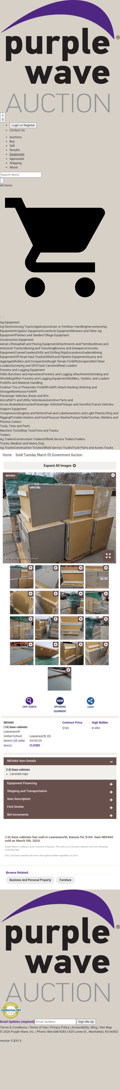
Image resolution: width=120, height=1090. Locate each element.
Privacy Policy (59, 1027)
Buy (12, 141)
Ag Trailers (7, 439)
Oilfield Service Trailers (59, 439)
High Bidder (100, 722)
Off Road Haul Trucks (29, 357)
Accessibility (80, 1027)
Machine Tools (10, 430)
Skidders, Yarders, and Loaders (88, 378)
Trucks (108, 447)
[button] (60, 306)
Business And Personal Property (30, 880)
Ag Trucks (7, 447)
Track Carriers (47, 365)
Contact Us (17, 130)
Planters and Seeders (29, 335)
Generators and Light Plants (84, 413)
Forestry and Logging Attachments (67, 374)
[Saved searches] (2, 117)
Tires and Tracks (47, 430)
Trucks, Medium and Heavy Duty (22, 443)
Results (15, 150)
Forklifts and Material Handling (21, 382)
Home (7, 455)
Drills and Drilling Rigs (52, 352)
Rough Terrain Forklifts (63, 361)
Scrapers (85, 361)
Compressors (9, 413)
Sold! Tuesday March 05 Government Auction (49, 455)
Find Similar (15, 806)
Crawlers (30, 352)
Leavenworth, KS (40, 736)
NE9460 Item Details (21, 761)
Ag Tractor (27, 326)
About (14, 167)
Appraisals (17, 159)
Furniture (65, 880)
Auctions (16, 137)
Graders (87, 352)
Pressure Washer (59, 417)
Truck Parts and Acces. (88, 447)
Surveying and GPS (24, 365)
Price (72, 722)
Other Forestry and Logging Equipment (40, 378)
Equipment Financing (22, 783)
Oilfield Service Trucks (57, 447)
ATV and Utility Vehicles (26, 400)
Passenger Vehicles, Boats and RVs (24, 396)
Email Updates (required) (17, 1021)
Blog (94, 1027)
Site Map (106, 1027)
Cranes (19, 352)
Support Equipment (13, 409)
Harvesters (94, 326)
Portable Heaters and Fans (28, 417)
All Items (6, 185)
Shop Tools (27, 430)
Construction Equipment (16, 339)
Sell (12, 145)
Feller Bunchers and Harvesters (21, 374)
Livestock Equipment (57, 331)
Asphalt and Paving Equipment (36, 344)
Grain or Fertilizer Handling (68, 326)
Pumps (75, 417)
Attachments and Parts (73, 344)
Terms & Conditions (13, 1027)
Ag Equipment (9, 322)
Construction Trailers (29, 439)
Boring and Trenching (40, 348)
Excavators (74, 352)
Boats (13, 404)
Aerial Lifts (7, 344)
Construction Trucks (28, 447)
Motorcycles (25, 404)
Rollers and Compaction (30, 361)
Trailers (5, 435)
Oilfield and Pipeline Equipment (65, 357)
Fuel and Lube (55, 413)
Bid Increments (17, 814)
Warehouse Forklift (24, 391)
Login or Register (23, 125)
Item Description (18, 799)
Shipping (16, 163)
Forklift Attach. (57, 387)
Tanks (84, 417)
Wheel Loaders (67, 365)
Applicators (42, 326)
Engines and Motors (32, 413)
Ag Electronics (10, 326)
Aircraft (5, 400)
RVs (89, 404)
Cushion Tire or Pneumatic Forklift (23, 387)
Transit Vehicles (103, 404)
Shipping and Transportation (27, 791)
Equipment (17, 154)
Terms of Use (38, 1027)
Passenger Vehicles (47, 404)
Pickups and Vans (73, 404)
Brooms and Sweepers (70, 348)
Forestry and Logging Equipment (22, 370)
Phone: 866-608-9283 (51, 1031)
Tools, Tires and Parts (15, 426)
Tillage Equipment (56, 335)
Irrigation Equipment (29, 331)
